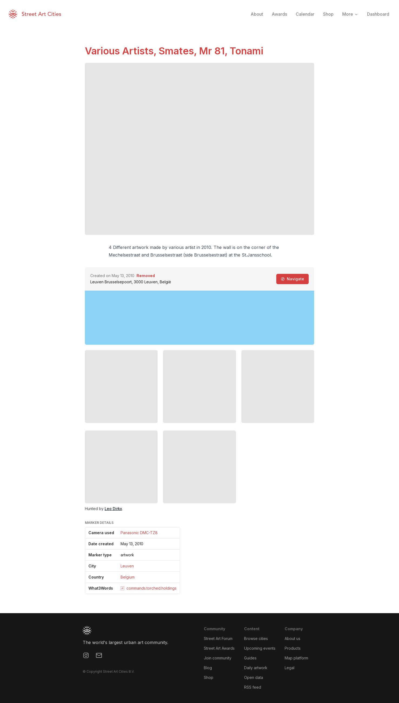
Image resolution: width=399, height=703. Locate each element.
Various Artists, (122, 51)
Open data (253, 677)
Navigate (292, 279)
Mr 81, (214, 51)
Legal (289, 667)
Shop (208, 677)
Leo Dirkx (113, 508)
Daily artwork (255, 667)
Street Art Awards (219, 648)
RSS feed (252, 687)
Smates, (179, 51)
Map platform (296, 658)
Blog (208, 667)
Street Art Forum (218, 638)
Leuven (127, 566)
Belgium (128, 577)
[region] (199, 318)
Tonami (246, 51)
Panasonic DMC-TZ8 (139, 532)
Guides (250, 658)
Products (293, 648)
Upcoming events (259, 648)
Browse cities (256, 638)
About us (292, 638)
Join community (217, 658)
